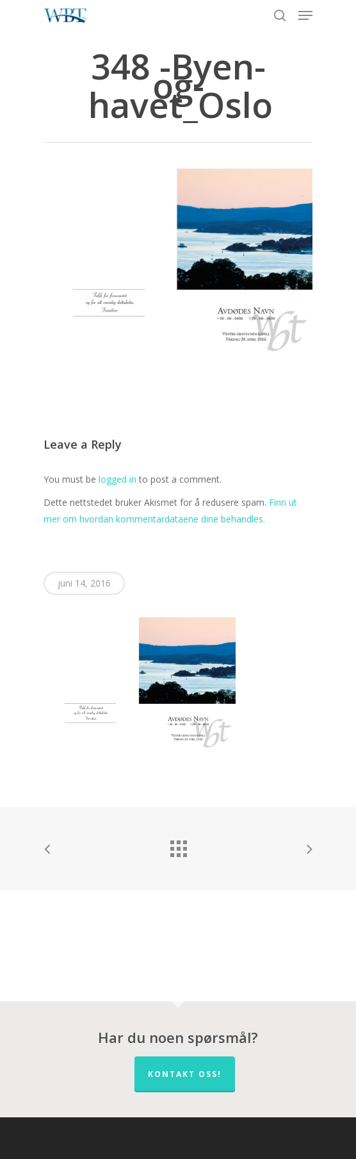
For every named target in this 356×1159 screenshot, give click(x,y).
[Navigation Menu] (305, 15)
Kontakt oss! (185, 1074)
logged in (117, 479)
